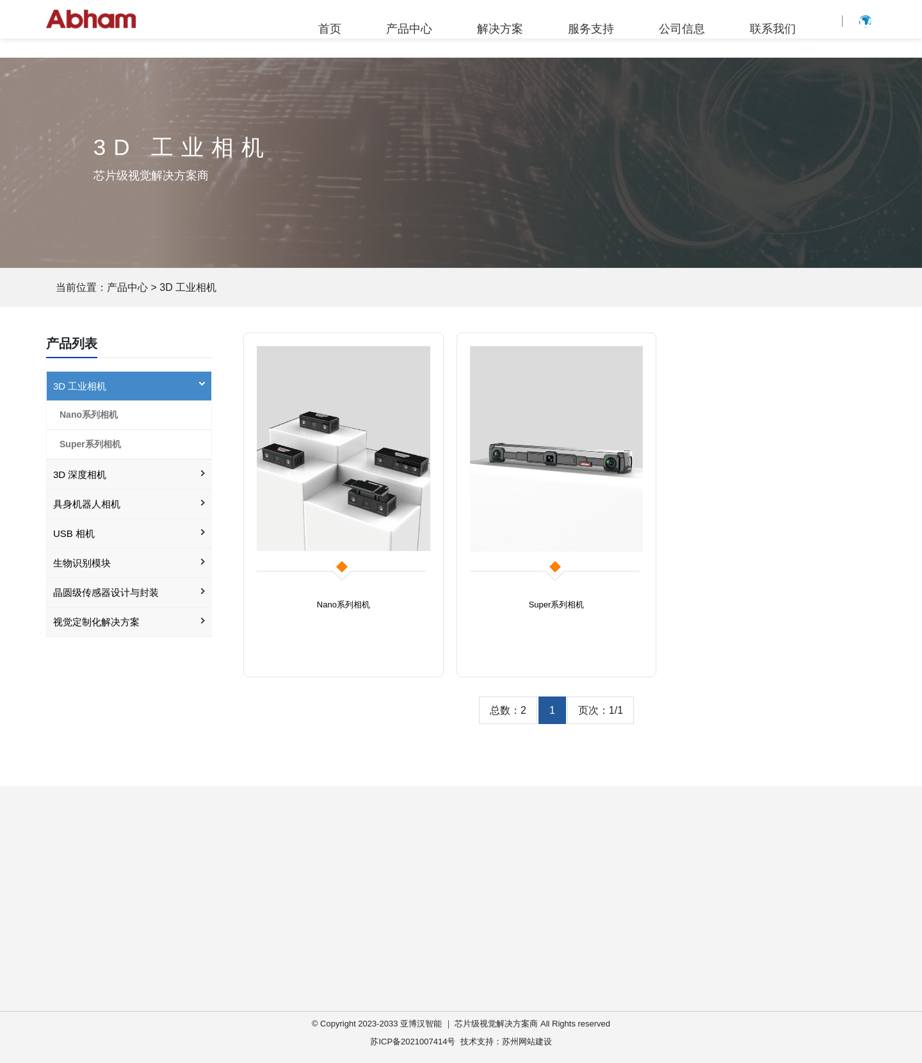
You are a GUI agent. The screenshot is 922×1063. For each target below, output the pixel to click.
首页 (329, 28)
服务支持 (591, 28)
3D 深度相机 (79, 474)
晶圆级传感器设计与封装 (106, 592)
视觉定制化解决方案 (96, 621)
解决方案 (500, 28)
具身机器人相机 (86, 504)
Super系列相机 (90, 444)
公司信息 (682, 28)
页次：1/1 (600, 709)
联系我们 (773, 28)
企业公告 (670, 922)
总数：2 (508, 709)
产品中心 (409, 28)
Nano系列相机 (89, 414)
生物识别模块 (82, 562)
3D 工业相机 (187, 287)
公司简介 (670, 899)
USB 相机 (74, 533)
